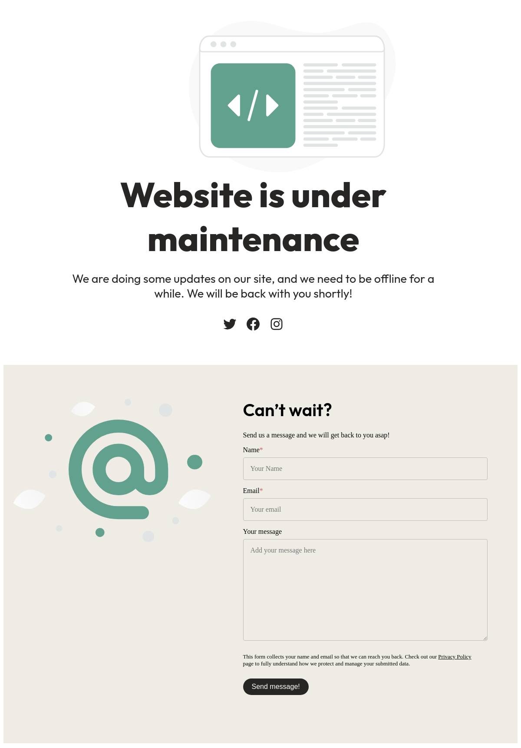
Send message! (293, 687)
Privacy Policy (472, 657)
